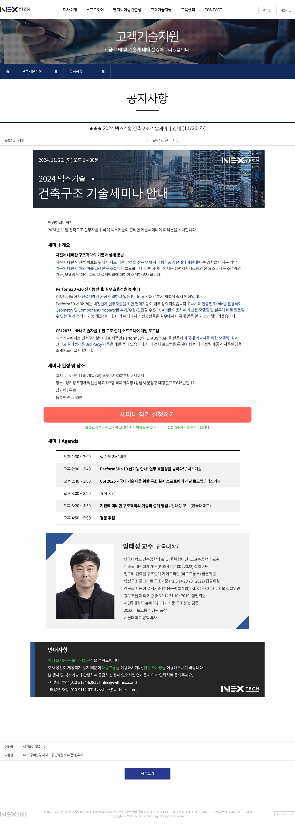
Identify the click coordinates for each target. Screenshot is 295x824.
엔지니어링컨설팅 (127, 10)
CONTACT (213, 10)
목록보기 (147, 773)
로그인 (266, 10)
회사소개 (70, 10)
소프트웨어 (95, 10)
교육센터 (188, 10)
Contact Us (284, 814)
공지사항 (75, 71)
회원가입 (285, 10)
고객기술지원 (161, 10)
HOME (8, 71)
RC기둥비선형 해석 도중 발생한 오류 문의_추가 (53, 755)
